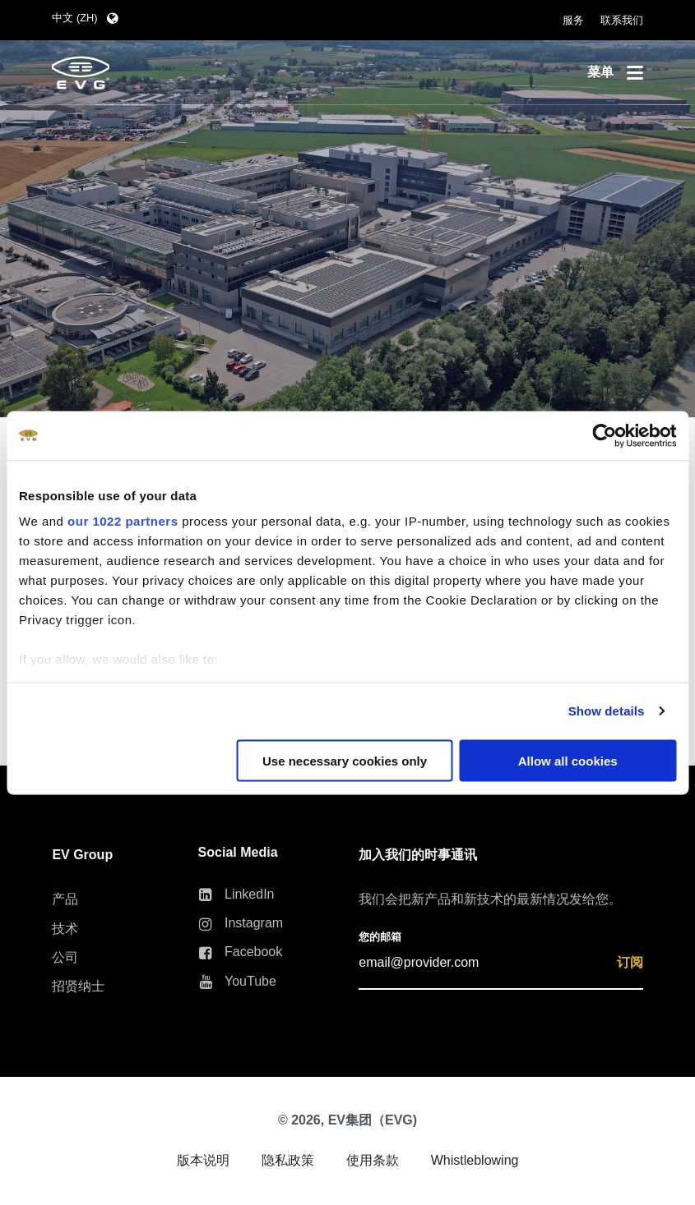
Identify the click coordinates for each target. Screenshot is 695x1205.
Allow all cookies (568, 760)
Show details (606, 711)
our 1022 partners (122, 521)
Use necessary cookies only (344, 760)
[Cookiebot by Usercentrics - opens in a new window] (604, 435)
